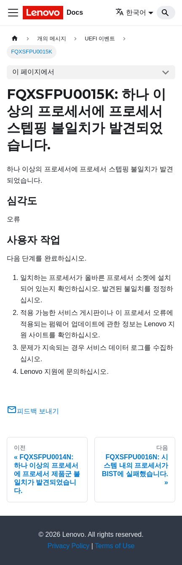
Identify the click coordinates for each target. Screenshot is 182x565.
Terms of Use (114, 545)
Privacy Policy (69, 545)
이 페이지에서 (33, 71)
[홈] (15, 38)
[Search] (166, 12)
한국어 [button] (130, 12)
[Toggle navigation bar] (13, 12)
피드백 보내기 (33, 411)
